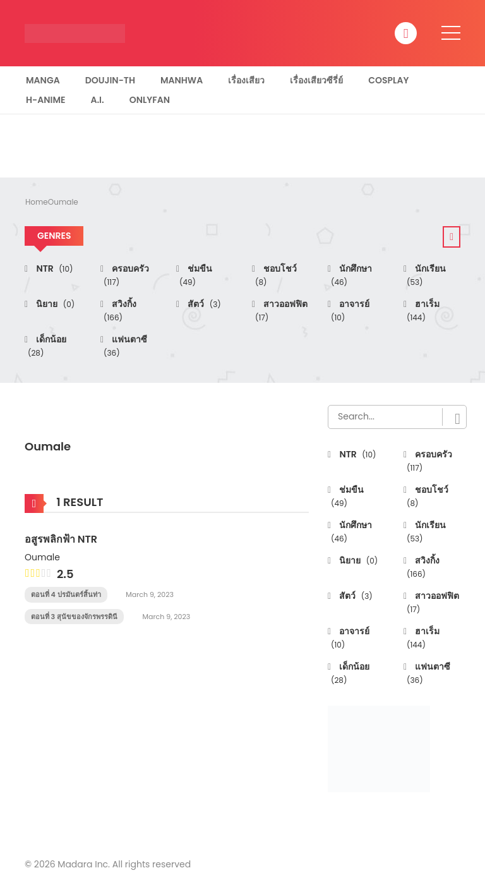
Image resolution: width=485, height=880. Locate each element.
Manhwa (181, 80)
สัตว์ (203, 304)
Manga (43, 80)
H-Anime (45, 99)
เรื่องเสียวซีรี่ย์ (316, 80)
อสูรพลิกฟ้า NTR (61, 539)
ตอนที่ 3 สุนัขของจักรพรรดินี (74, 617)
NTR (53, 268)
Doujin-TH (110, 80)
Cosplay (388, 80)
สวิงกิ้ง (120, 310)
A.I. (97, 99)
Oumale (63, 201)
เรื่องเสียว (246, 80)
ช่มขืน (195, 275)
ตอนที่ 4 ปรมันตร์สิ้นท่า (66, 594)
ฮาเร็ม (423, 310)
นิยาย (54, 304)
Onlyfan (149, 99)
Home (36, 201)
